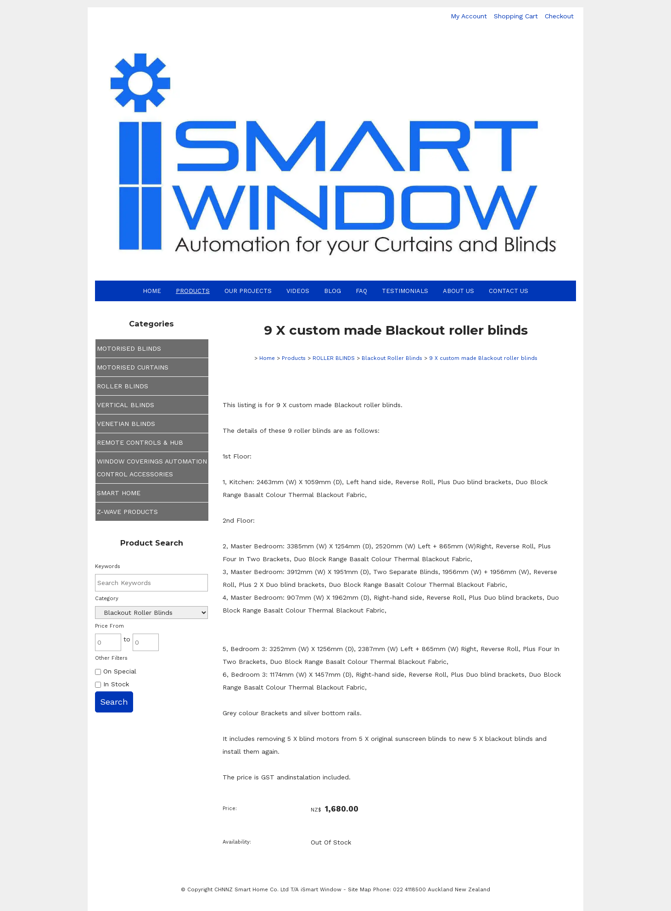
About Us (458, 290)
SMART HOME (118, 493)
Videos (297, 290)
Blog (332, 290)
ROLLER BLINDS (122, 386)
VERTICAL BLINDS (125, 405)
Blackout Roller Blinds (392, 358)
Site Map (359, 889)
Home (152, 290)
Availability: (237, 842)
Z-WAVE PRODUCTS (127, 511)
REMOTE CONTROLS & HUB (140, 442)
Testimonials (405, 290)
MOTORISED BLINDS (129, 348)
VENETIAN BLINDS (126, 423)
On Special (115, 671)
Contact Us (508, 290)
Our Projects (248, 290)
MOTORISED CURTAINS (132, 367)
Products (193, 290)
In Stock (112, 684)
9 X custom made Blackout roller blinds (483, 358)
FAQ (361, 290)
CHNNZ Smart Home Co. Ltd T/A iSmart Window (278, 889)
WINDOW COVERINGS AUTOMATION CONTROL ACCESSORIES (152, 468)
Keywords (107, 566)
